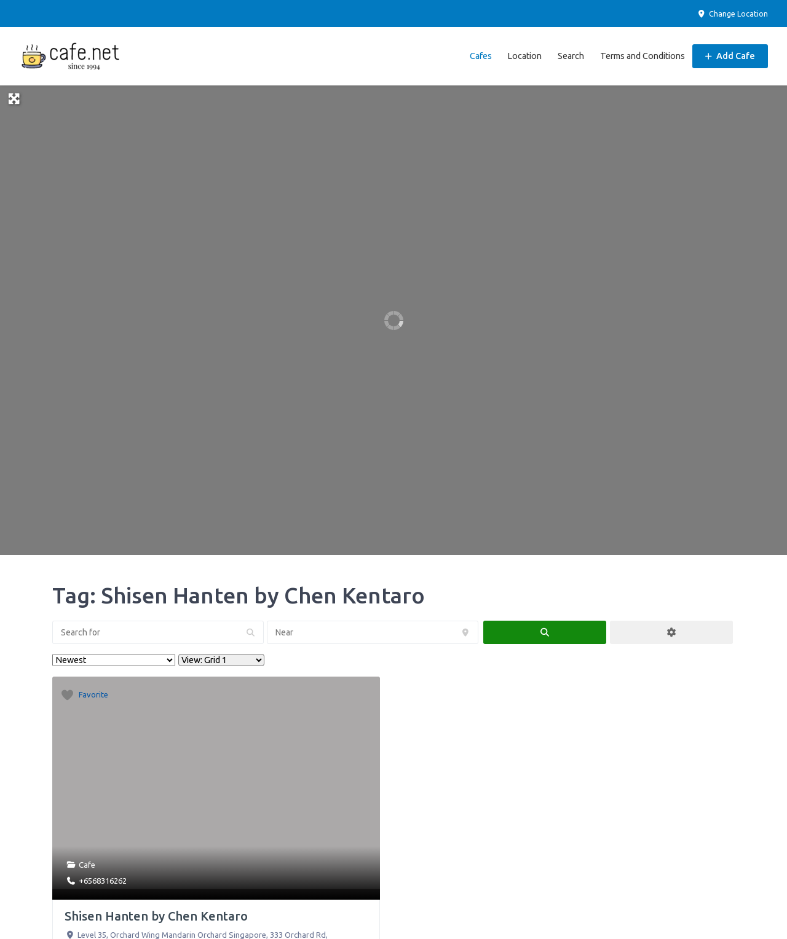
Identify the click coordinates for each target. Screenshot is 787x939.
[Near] (372, 632)
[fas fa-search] (544, 632)
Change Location (732, 13)
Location (524, 56)
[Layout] (221, 660)
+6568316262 (103, 880)
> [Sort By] (113, 660)
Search (571, 56)
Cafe (87, 864)
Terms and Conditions (642, 56)
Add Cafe (730, 56)
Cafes (481, 56)
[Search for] (158, 632)
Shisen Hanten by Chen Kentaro (156, 916)
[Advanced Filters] (671, 632)
